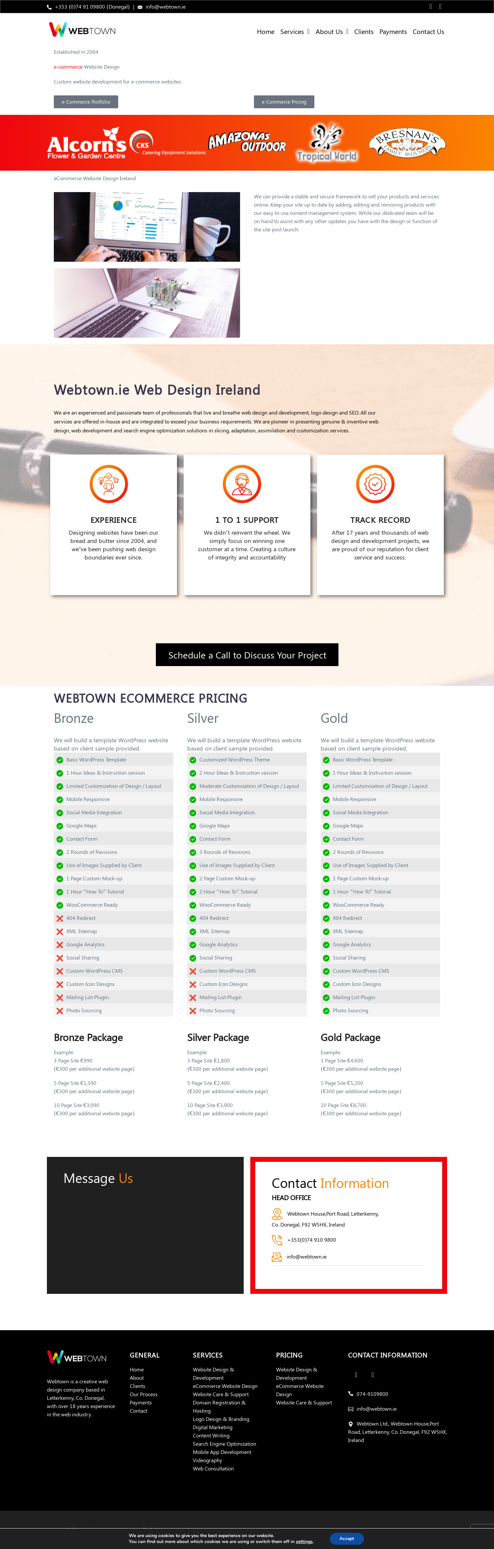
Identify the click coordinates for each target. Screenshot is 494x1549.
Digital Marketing (212, 1427)
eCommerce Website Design (225, 1385)
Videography (207, 1460)
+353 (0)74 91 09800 (80, 6)
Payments (393, 31)
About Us (332, 31)
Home (265, 31)
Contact (138, 1410)
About (137, 1377)
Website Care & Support (221, 1394)
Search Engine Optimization (224, 1443)
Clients (363, 31)
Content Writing (211, 1435)
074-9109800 (372, 1393)
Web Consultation (213, 1468)
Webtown (93, 1530)
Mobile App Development (222, 1451)
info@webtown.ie (166, 6)
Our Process (144, 1394)
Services (294, 31)
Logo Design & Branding (221, 1418)
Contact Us (428, 31)
